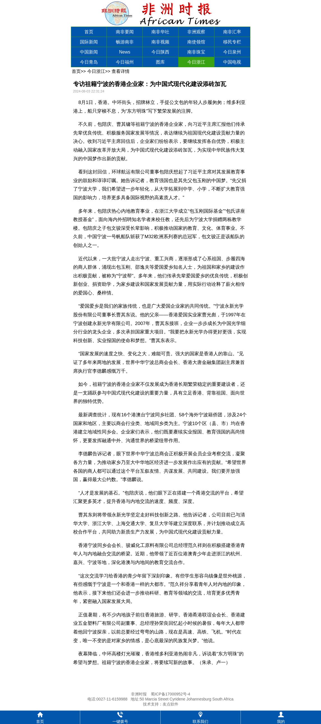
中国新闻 (89, 52)
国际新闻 (89, 42)
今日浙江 (196, 62)
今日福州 (125, 62)
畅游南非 (125, 42)
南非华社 (160, 31)
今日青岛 (89, 62)
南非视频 (160, 42)
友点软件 (170, 704)
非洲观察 (196, 31)
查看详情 (121, 71)
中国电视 (232, 62)
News (124, 52)
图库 (160, 62)
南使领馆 (196, 42)
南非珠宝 (196, 52)
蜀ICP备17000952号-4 (170, 694)
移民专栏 (232, 42)
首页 (88, 31)
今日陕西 (160, 52)
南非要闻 (125, 31)
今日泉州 (232, 52)
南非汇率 (232, 31)
